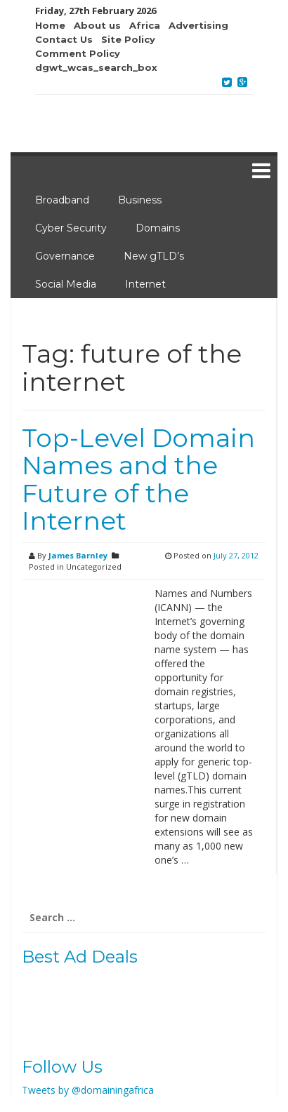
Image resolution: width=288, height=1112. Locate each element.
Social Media (65, 284)
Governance (65, 256)
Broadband (62, 200)
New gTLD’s (154, 256)
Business (140, 200)
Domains (158, 228)
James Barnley (77, 555)
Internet (145, 284)
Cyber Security (71, 228)
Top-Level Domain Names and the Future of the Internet (138, 479)
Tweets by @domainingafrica (88, 1090)
